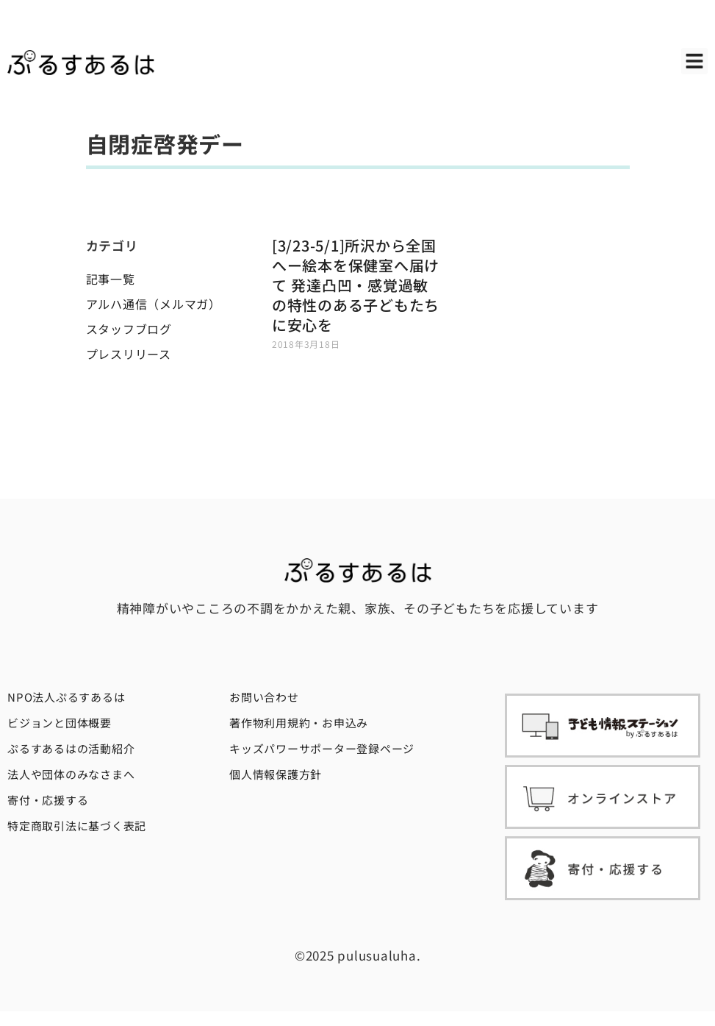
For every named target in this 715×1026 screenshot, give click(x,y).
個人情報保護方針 (275, 774)
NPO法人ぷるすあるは (66, 697)
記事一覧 (110, 279)
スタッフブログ (129, 329)
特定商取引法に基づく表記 (76, 825)
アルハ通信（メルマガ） (153, 304)
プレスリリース (128, 354)
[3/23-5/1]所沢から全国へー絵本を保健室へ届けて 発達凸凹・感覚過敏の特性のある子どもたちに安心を (355, 285)
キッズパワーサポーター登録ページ (321, 748)
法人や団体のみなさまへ (70, 774)
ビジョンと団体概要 (59, 722)
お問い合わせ (264, 697)
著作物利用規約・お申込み (298, 722)
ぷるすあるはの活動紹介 (70, 748)
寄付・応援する (47, 800)
